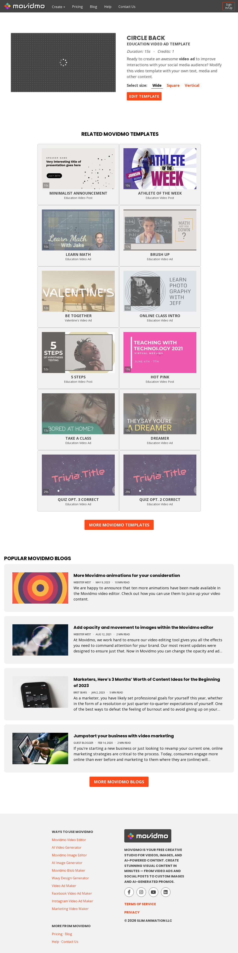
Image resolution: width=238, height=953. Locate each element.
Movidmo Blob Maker (68, 870)
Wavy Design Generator (70, 878)
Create (57, 7)
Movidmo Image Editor (69, 855)
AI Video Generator (66, 847)
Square (173, 85)
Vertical (192, 85)
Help (107, 6)
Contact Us (126, 6)
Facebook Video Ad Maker (72, 893)
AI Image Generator (67, 862)
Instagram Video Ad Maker (72, 901)
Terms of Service (140, 904)
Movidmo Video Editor (69, 839)
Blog (93, 6)
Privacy (132, 912)
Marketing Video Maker (70, 908)
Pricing (77, 6)
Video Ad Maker (64, 885)
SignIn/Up (228, 6)
